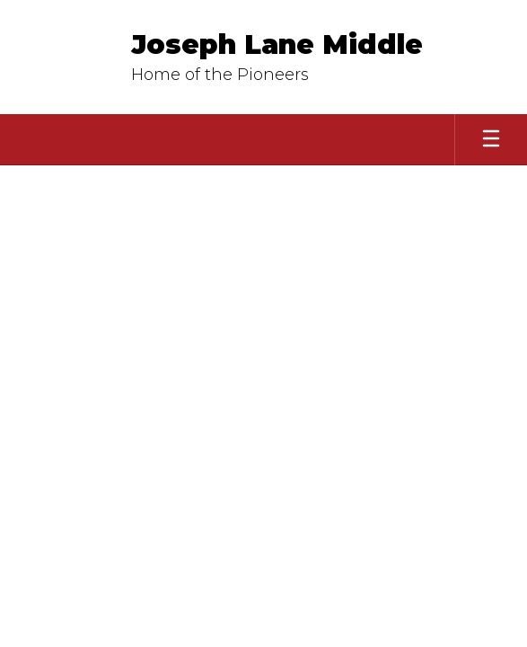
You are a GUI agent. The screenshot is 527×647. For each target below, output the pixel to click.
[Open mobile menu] (491, 139)
